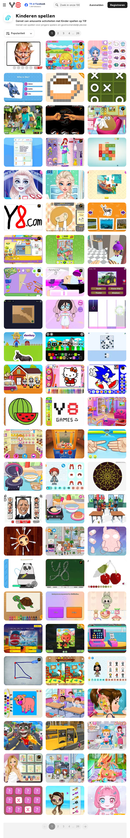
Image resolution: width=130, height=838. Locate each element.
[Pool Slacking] (65, 54)
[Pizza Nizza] (65, 217)
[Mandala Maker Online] (107, 476)
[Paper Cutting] (23, 281)
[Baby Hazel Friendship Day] (65, 703)
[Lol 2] (23, 508)
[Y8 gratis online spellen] (15, 4)
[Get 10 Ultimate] (107, 152)
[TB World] (107, 670)
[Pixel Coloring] (107, 573)
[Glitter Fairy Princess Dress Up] (65, 152)
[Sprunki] (65, 346)
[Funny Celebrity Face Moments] (23, 54)
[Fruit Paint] (23, 411)
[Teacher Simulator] (107, 508)
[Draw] (23, 217)
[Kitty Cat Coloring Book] (65, 379)
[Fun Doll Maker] (107, 541)
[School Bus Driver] (65, 735)
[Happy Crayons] (23, 606)
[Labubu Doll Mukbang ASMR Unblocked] (107, 606)
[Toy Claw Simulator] (65, 443)
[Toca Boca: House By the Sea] (65, 768)
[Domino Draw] (65, 573)
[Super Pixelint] (65, 87)
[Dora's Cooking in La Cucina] (23, 249)
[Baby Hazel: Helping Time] (107, 411)
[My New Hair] (65, 281)
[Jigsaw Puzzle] (107, 184)
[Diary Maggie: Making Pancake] (65, 508)
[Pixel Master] (65, 411)
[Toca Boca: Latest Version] (65, 541)
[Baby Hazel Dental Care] (107, 735)
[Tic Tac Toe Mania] (107, 87)
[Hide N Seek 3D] (107, 249)
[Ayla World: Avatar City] (107, 54)
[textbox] (19, 33)
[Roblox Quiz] (23, 638)
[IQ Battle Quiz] (65, 606)
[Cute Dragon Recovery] (107, 768)
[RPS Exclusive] (107, 443)
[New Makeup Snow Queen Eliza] (23, 184)
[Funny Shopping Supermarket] (107, 638)
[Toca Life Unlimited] (65, 476)
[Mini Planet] (23, 800)
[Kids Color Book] (23, 703)
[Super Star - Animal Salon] (65, 800)
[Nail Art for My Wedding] (23, 768)
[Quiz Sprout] (23, 152)
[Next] (85, 826)
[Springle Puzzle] (65, 638)
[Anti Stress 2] (23, 541)
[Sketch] (23, 670)
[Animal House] (107, 217)
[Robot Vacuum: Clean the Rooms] (23, 314)
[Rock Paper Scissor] (65, 119)
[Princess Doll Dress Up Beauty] (107, 800)
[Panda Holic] (107, 314)
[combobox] (19, 33)
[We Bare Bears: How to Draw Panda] (23, 573)
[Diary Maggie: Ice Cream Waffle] (23, 476)
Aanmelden (96, 5)
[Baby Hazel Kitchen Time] (23, 443)
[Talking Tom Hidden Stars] (23, 735)
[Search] (56, 5)
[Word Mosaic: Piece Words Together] (107, 346)
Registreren (117, 5)
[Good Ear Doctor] (107, 703)
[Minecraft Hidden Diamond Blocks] (23, 119)
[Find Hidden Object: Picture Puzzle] (65, 249)
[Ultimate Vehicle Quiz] (107, 281)
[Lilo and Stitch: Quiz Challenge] (23, 87)
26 (77, 33)
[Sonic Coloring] (107, 379)
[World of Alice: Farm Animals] (23, 346)
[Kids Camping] (23, 379)
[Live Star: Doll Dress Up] (65, 314)
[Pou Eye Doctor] (107, 119)
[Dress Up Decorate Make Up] (65, 184)
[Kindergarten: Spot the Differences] (65, 670)
